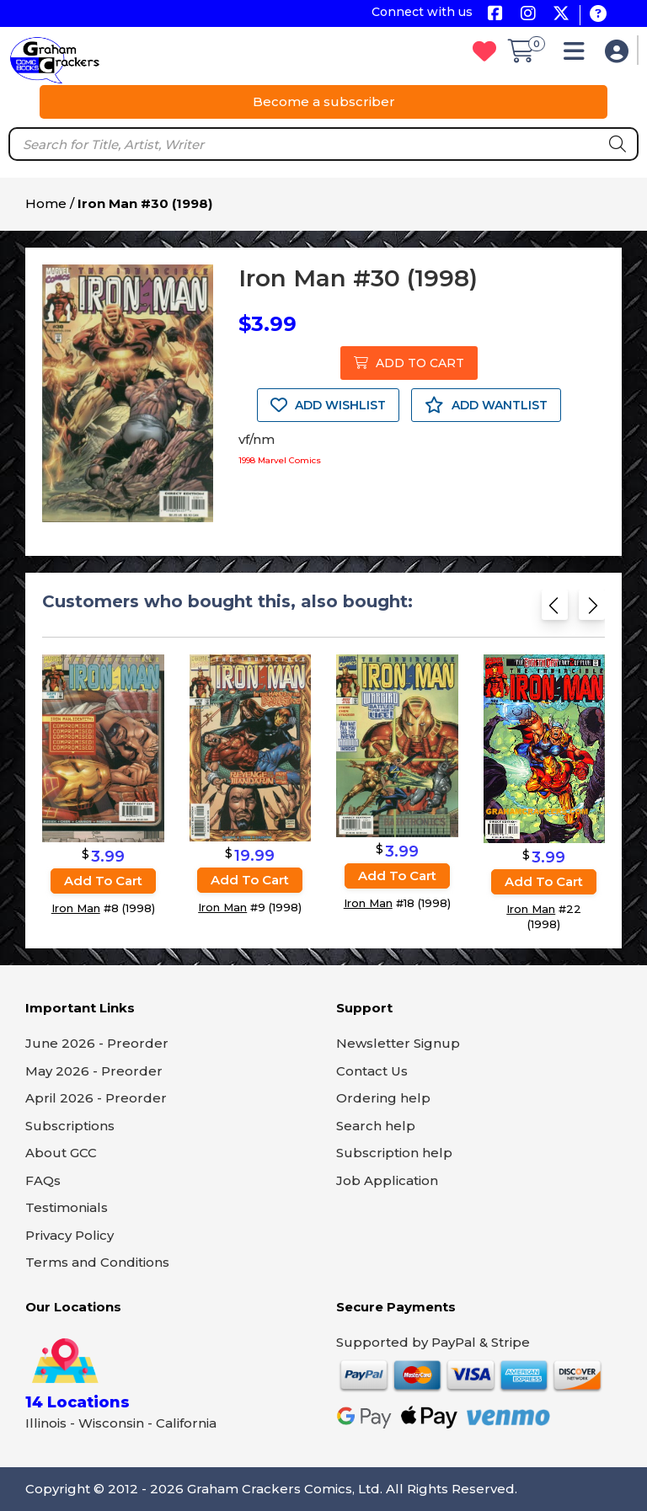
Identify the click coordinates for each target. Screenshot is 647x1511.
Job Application (387, 1180)
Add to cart (103, 880)
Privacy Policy (69, 1235)
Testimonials (66, 1207)
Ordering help (383, 1098)
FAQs (43, 1180)
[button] (578, 55)
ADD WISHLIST (328, 405)
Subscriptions (70, 1126)
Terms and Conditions (97, 1262)
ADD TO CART (409, 363)
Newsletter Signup (398, 1043)
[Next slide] (592, 610)
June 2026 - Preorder (96, 1043)
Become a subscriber (324, 101)
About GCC (61, 1153)
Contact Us (372, 1071)
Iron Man (75, 907)
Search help (375, 1126)
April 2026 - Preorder (96, 1098)
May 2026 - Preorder (94, 1071)
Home (46, 203)
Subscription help (394, 1153)
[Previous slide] (555, 610)
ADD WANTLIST (486, 405)
